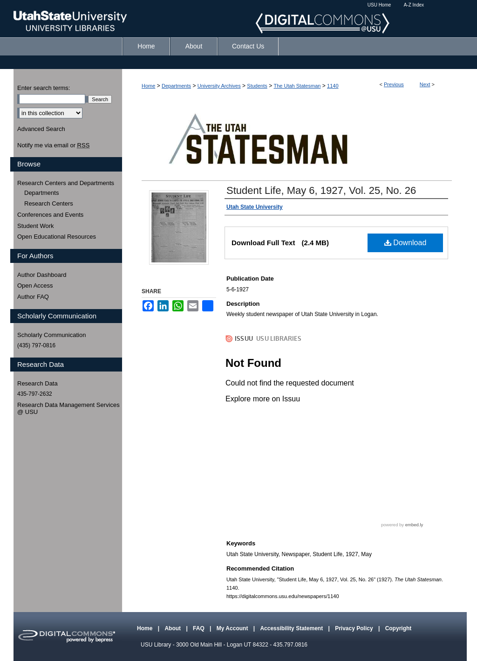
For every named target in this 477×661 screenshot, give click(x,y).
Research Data (37, 383)
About (173, 628)
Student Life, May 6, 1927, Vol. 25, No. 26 (321, 190)
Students (257, 86)
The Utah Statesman (296, 86)
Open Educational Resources (56, 236)
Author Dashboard (42, 274)
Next (425, 84)
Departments (176, 86)
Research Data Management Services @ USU (68, 408)
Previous (394, 84)
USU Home (379, 4)
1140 (332, 86)
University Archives (219, 86)
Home (148, 86)
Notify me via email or (53, 145)
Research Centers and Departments (65, 182)
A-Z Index (414, 4)
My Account (233, 628)
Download (405, 243)
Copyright (398, 628)
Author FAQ (33, 296)
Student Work (35, 225)
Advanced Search (41, 128)
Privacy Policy (355, 628)
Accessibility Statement (292, 628)
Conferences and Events (50, 214)
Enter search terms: (43, 87)
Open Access (35, 285)
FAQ (199, 628)
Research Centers (48, 203)
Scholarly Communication (51, 334)
